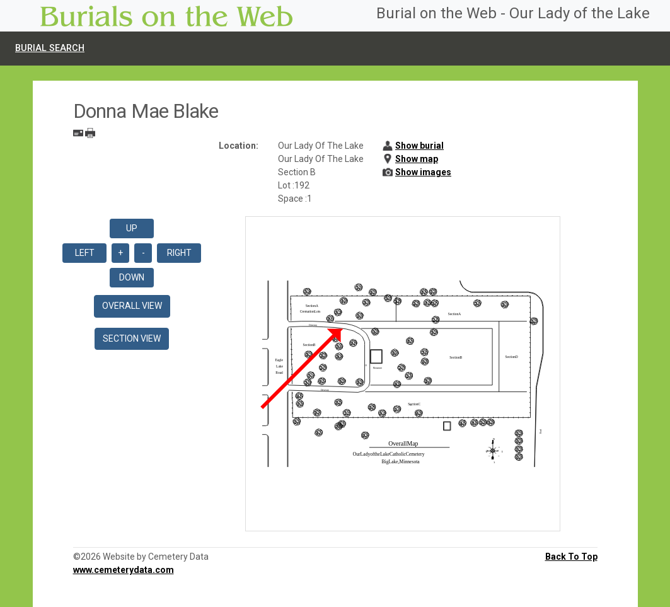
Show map (416, 159)
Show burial (419, 146)
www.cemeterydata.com (123, 570)
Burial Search (49, 48)
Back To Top (571, 557)
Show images (423, 172)
